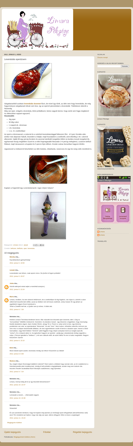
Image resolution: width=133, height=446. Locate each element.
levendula (31, 248)
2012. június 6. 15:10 (17, 340)
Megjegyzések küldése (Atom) (24, 437)
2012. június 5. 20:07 (17, 276)
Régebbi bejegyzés (82, 432)
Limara (102, 232)
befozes (13, 248)
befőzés (20, 248)
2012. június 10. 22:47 (17, 385)
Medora (12, 361)
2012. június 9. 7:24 (17, 371)
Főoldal (47, 432)
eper (25, 248)
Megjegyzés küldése (14, 422)
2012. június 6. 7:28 (17, 309)
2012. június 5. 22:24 (17, 289)
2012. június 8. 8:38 (17, 354)
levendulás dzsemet (32, 104)
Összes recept (102, 57)
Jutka (12, 283)
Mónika (12, 257)
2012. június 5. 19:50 (17, 263)
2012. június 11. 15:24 (17, 418)
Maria (12, 297)
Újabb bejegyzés (12, 432)
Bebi (11, 348)
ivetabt (12, 270)
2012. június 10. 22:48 (17, 398)
